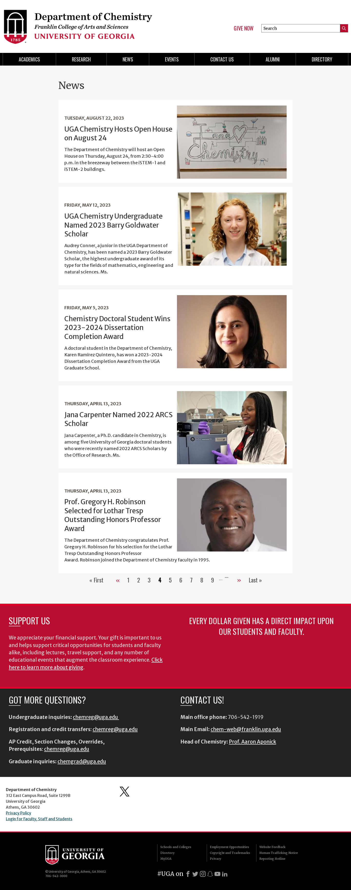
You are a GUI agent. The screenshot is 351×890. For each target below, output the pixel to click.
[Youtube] (217, 874)
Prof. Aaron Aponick (252, 742)
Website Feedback (272, 847)
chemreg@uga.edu (96, 717)
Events (172, 59)
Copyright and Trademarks (230, 853)
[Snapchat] (210, 874)
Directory (322, 59)
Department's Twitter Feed (124, 791)
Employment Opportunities (229, 847)
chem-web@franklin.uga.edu (246, 729)
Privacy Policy (18, 813)
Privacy (215, 859)
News (128, 59)
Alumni (273, 59)
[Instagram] (203, 874)
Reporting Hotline (272, 859)
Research (81, 59)
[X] (195, 874)
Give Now (244, 28)
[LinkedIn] (225, 874)
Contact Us (222, 59)
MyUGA (165, 859)
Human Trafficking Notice (278, 853)
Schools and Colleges (175, 847)
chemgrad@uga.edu (82, 761)
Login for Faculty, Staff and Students (39, 818)
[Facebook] (188, 874)
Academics (29, 59)
